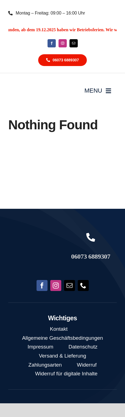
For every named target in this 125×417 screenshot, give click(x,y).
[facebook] (52, 43)
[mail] (74, 43)
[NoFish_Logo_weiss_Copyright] (31, 85)
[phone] (83, 285)
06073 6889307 (90, 256)
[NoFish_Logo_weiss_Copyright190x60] (34, 239)
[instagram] (63, 43)
